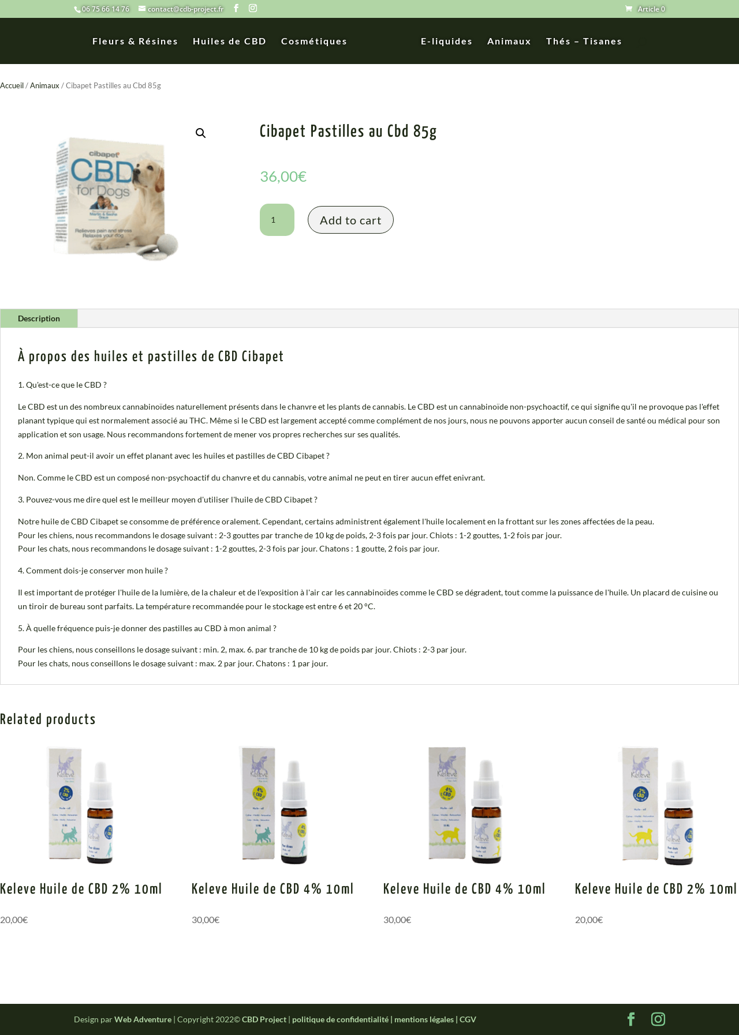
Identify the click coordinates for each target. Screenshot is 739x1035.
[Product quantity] (277, 220)
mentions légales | (427, 1019)
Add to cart (351, 220)
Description (39, 318)
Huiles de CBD (234, 41)
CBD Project (264, 1019)
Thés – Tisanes (580, 41)
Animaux (505, 41)
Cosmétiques (318, 41)
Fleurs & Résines (139, 41)
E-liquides (443, 41)
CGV (468, 1019)
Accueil (12, 85)
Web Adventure (142, 1019)
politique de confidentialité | (343, 1019)
